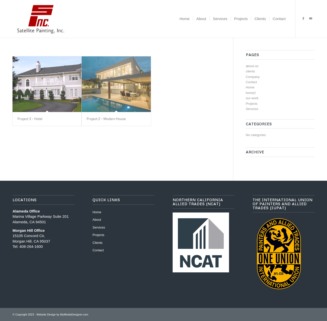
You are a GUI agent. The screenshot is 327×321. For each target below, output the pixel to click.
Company (253, 77)
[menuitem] (184, 19)
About (96, 220)
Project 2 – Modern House (106, 119)
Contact (251, 82)
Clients (97, 243)
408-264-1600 (31, 246)
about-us (252, 66)
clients (250, 71)
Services (252, 109)
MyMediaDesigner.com (74, 314)
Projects (252, 103)
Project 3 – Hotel (30, 119)
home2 (251, 93)
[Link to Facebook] (303, 18)
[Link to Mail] (310, 18)
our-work (252, 98)
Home (250, 87)
